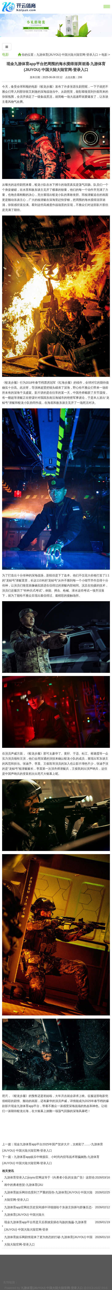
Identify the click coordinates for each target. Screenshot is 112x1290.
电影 (5, 54)
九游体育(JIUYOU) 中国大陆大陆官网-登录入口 (67, 54)
